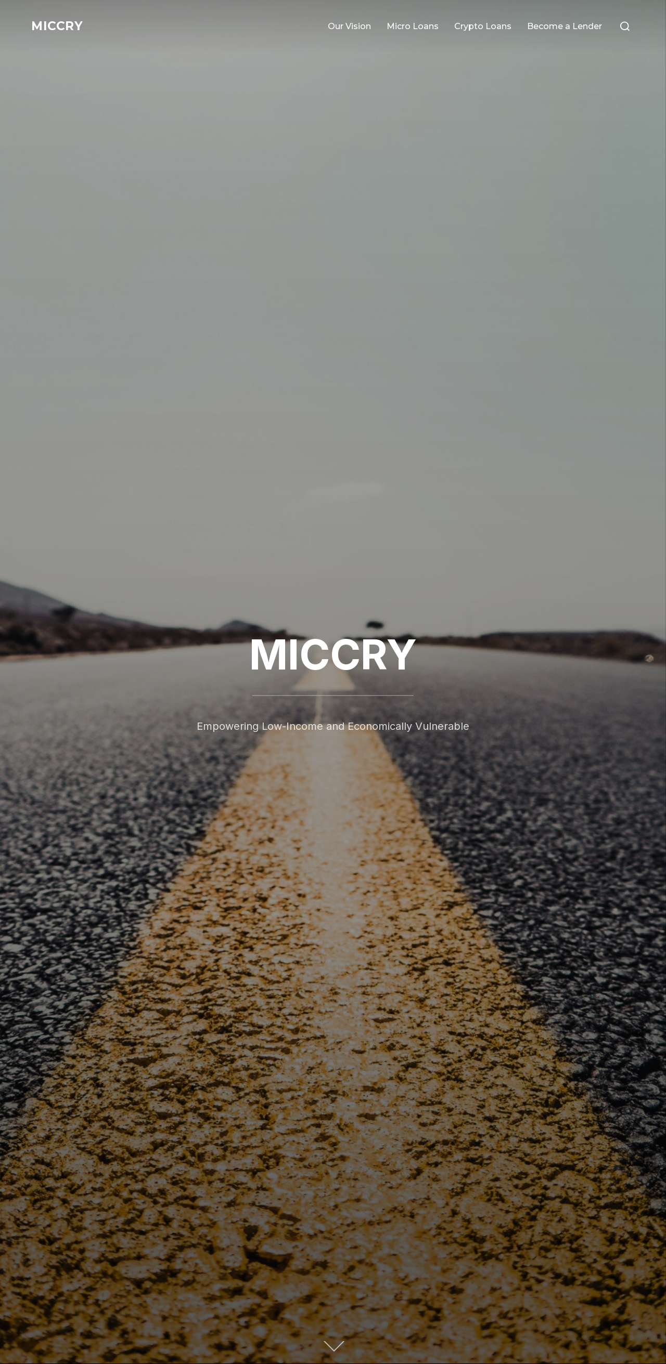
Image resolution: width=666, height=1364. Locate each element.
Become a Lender (564, 26)
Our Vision (349, 26)
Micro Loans (413, 26)
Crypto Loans (482, 26)
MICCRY (60, 26)
